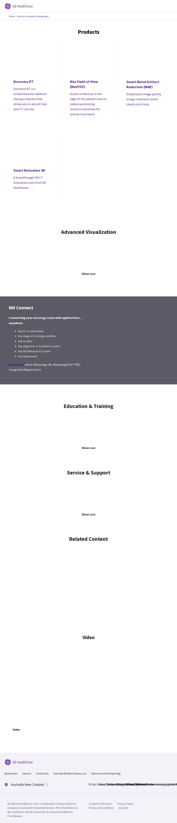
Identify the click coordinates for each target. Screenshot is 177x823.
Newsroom (11, 773)
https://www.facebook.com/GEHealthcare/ (90, 784)
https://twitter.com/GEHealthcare (109, 784)
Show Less (89, 274)
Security (123, 808)
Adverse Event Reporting (106, 773)
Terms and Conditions (101, 808)
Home (12, 16)
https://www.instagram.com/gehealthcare (100, 784)
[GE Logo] (19, 6)
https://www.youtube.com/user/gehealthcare (128, 784)
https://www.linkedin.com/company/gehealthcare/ (119, 784)
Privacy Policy (125, 803)
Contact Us (42, 773)
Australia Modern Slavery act (70, 773)
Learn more (16, 364)
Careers (26, 773)
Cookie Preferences (100, 803)
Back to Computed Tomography (33, 16)
